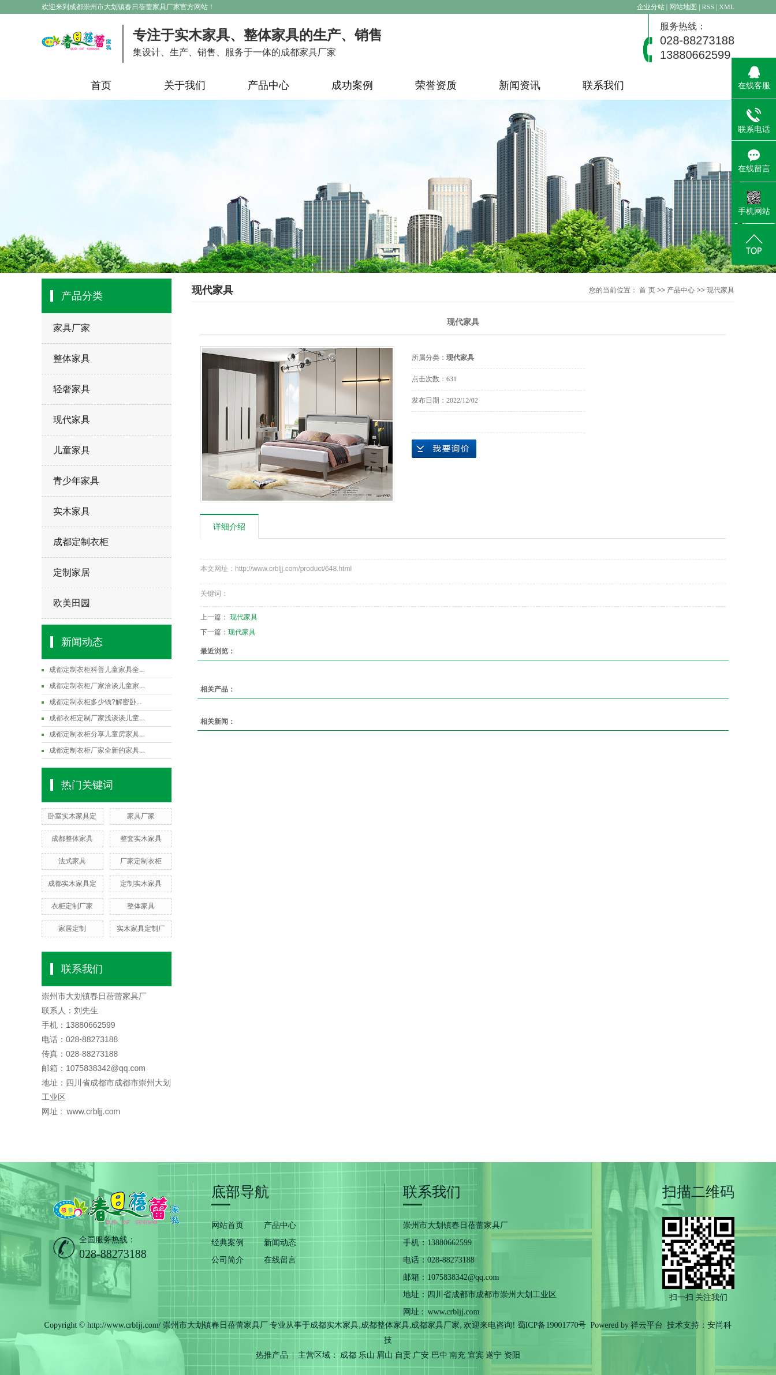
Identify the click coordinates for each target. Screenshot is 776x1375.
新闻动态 (280, 1242)
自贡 (403, 1355)
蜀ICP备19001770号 (552, 1325)
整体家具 (71, 358)
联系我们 (603, 85)
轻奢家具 (71, 389)
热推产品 (272, 1355)
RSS (708, 7)
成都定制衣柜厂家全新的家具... (97, 750)
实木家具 (71, 511)
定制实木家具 (141, 884)
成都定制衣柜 (81, 542)
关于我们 (185, 85)
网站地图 (684, 7)
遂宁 (494, 1355)
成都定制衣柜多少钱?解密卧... (95, 702)
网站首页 (227, 1225)
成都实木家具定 (72, 884)
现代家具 (71, 419)
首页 (101, 85)
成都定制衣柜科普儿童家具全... (97, 670)
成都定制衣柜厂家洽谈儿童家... (97, 686)
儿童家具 (71, 450)
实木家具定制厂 (141, 929)
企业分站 (651, 7)
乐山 (367, 1355)
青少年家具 (76, 481)
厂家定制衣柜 (141, 861)
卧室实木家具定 (72, 816)
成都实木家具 (334, 1325)
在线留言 (280, 1260)
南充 (457, 1355)
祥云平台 (646, 1325)
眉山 (384, 1355)
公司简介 (227, 1260)
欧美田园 (71, 603)
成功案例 (352, 85)
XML (726, 7)
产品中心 (268, 85)
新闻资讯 (519, 85)
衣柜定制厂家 (72, 906)
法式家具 (72, 861)
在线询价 (444, 448)
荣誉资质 (436, 85)
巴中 (439, 1355)
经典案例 (227, 1242)
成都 (348, 1355)
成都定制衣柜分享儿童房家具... (97, 734)
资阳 (512, 1355)
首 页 (647, 290)
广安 (421, 1355)
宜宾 (476, 1355)
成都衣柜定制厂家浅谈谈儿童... (97, 718)
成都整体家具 (72, 839)
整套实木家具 (141, 839)
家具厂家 (71, 328)
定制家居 (71, 572)
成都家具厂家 (435, 1325)
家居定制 (72, 929)
